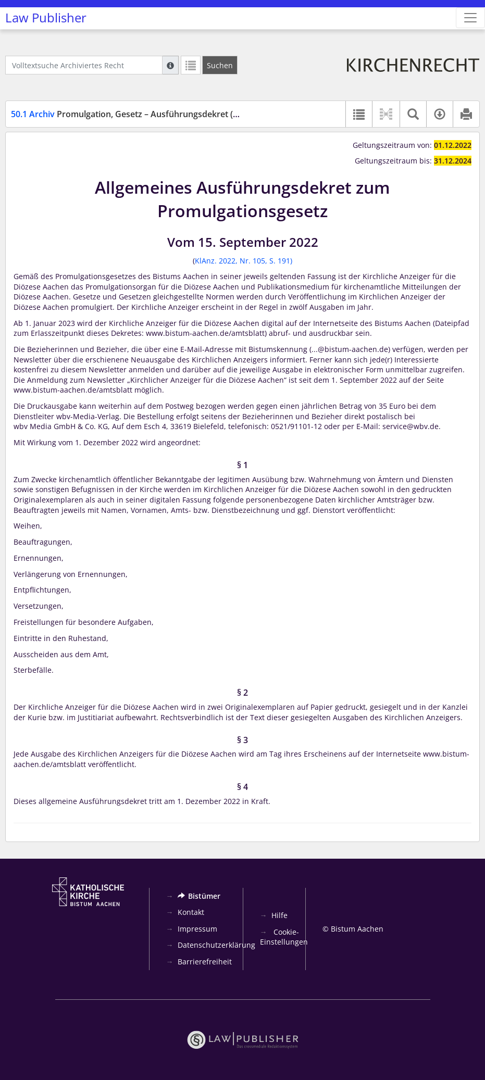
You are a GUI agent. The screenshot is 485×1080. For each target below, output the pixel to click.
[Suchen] (220, 65)
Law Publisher (45, 18)
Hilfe (279, 915)
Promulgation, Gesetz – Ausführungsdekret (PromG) (137, 114)
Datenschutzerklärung (216, 945)
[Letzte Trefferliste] (191, 65)
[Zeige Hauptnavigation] (470, 17)
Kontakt (191, 912)
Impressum (197, 929)
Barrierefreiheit (205, 961)
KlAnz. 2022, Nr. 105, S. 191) (243, 261)
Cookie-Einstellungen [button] (284, 937)
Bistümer (199, 896)
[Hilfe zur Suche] (170, 65)
